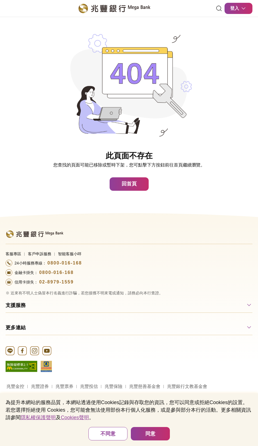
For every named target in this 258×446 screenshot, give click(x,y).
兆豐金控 (15, 386)
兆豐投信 (89, 386)
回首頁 (129, 184)
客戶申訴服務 (39, 254)
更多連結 (16, 327)
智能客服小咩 (69, 254)
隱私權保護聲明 (38, 417)
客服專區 (13, 254)
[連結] (219, 8)
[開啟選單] (9, 8)
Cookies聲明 (75, 417)
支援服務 (16, 305)
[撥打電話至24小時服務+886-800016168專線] (129, 263)
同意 (150, 434)
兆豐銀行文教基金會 (187, 386)
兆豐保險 (113, 386)
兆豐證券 (40, 386)
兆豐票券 (64, 386)
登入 (238, 8)
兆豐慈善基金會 (144, 386)
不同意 (107, 434)
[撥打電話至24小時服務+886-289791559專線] (129, 282)
